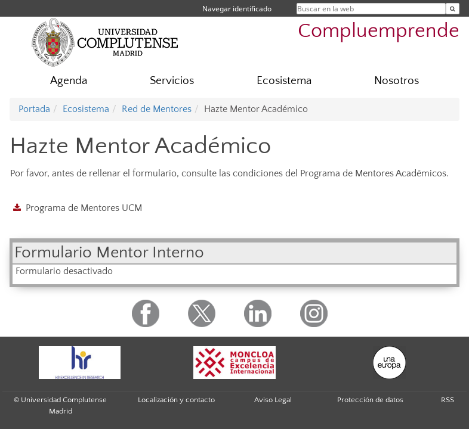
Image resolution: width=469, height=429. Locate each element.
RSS (447, 400)
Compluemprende (378, 31)
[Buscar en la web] (452, 8)
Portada (34, 109)
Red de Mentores (157, 109)
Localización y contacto (176, 400)
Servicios (172, 80)
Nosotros (396, 80)
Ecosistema (284, 80)
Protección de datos (370, 400)
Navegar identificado (236, 9)
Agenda (68, 80)
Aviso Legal (273, 400)
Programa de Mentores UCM (84, 208)
